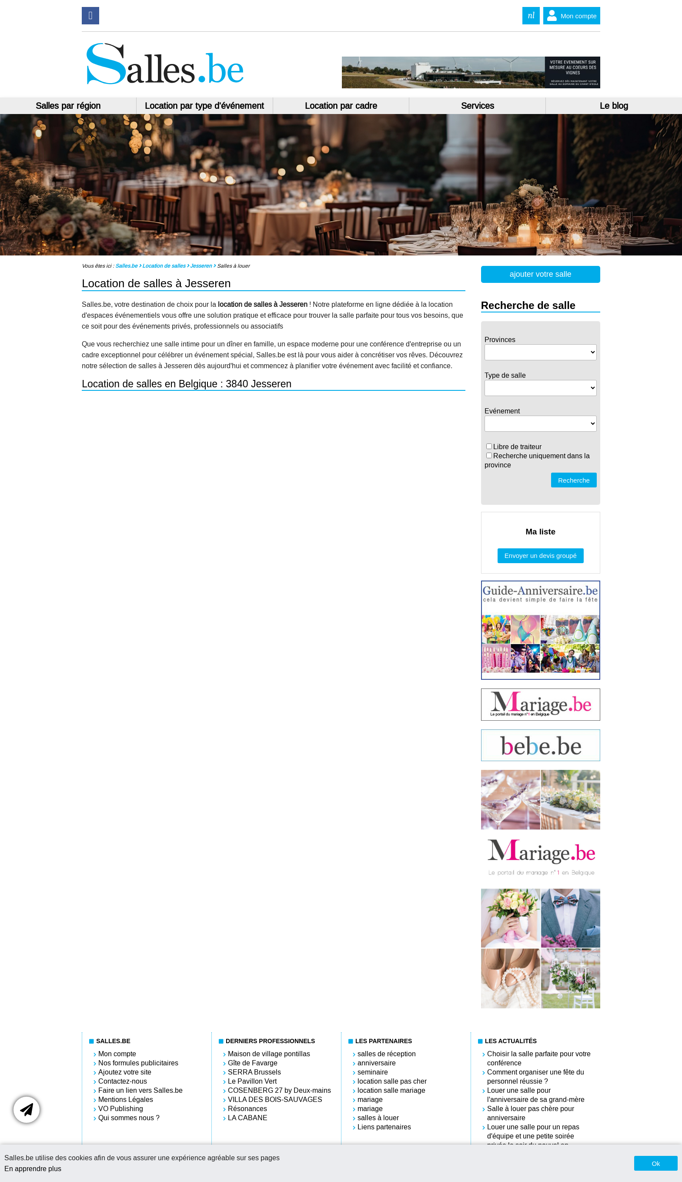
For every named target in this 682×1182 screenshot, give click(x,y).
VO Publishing (120, 1108)
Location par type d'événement (204, 105)
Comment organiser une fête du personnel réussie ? (535, 1077)
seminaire (373, 1072)
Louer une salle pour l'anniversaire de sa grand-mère (536, 1095)
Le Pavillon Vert (252, 1081)
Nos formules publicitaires (138, 1063)
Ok (656, 1163)
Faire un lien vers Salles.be (140, 1090)
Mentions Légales (125, 1099)
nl (531, 15)
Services (477, 105)
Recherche (574, 480)
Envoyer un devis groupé (541, 555)
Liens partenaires (384, 1127)
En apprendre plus (32, 1168)
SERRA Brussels (254, 1072)
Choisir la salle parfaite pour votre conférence (539, 1058)
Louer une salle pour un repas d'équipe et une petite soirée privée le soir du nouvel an (533, 1136)
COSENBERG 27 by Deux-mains (279, 1090)
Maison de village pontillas (269, 1053)
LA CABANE (247, 1117)
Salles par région (68, 105)
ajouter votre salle (541, 274)
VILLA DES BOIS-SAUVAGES (275, 1099)
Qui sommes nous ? (129, 1117)
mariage (370, 1099)
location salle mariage (391, 1090)
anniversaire (377, 1063)
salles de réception (387, 1053)
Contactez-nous (122, 1081)
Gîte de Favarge (252, 1063)
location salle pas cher (392, 1081)
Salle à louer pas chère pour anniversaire (530, 1113)
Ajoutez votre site (124, 1072)
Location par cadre (341, 105)
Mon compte (570, 15)
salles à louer (378, 1117)
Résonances (247, 1108)
